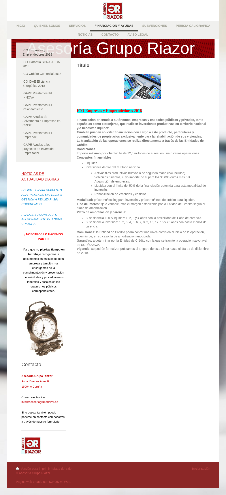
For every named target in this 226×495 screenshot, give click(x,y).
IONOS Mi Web (59, 481)
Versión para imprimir (33, 468)
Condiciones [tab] (86, 149)
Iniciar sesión (201, 468)
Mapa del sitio (62, 468)
